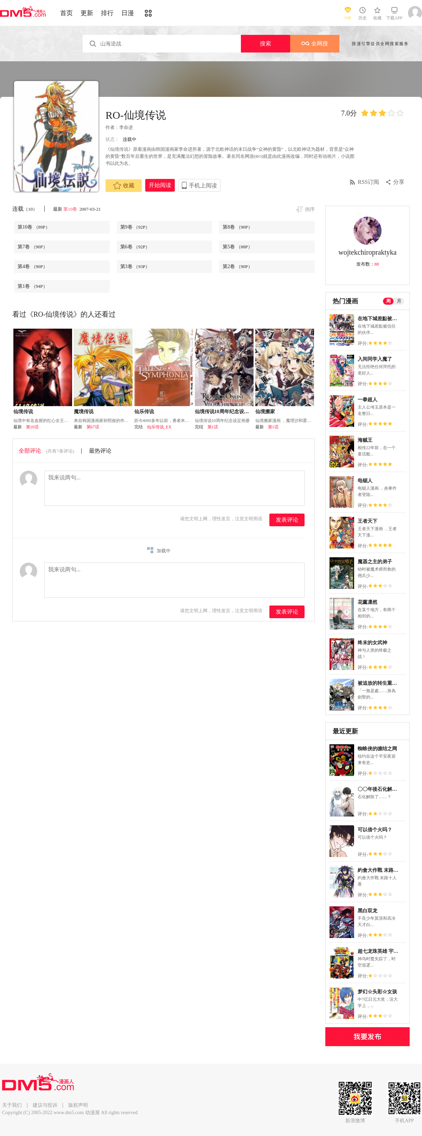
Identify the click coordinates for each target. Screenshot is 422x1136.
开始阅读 (160, 185)
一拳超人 (367, 399)
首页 (66, 13)
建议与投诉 (45, 1105)
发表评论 (287, 520)
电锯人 (365, 480)
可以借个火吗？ (375, 829)
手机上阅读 (203, 185)
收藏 (123, 186)
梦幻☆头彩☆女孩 (377, 991)
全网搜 (314, 43)
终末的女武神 (372, 642)
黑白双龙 (367, 910)
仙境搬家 (265, 411)
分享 (398, 182)
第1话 (212, 426)
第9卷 (135, 227)
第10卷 (70, 209)
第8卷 (237, 227)
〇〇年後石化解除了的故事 (387, 789)
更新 (87, 13)
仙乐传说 (144, 411)
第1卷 (32, 286)
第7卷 (32, 246)
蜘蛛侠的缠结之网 (377, 748)
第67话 (93, 426)
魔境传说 (84, 411)
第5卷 (237, 246)
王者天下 (367, 521)
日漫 (127, 13)
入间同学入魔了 (375, 359)
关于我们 (12, 1105)
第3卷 (135, 266)
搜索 (265, 43)
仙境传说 (23, 411)
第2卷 (237, 266)
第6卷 (135, 246)
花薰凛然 (367, 602)
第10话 (32, 426)
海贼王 (365, 440)
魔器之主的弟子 (375, 561)
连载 (24, 209)
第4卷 (32, 266)
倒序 (310, 209)
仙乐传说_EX (159, 426)
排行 (107, 13)
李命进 (126, 127)
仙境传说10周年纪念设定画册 (227, 411)
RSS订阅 (368, 182)
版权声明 (78, 1105)
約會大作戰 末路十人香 (383, 870)
